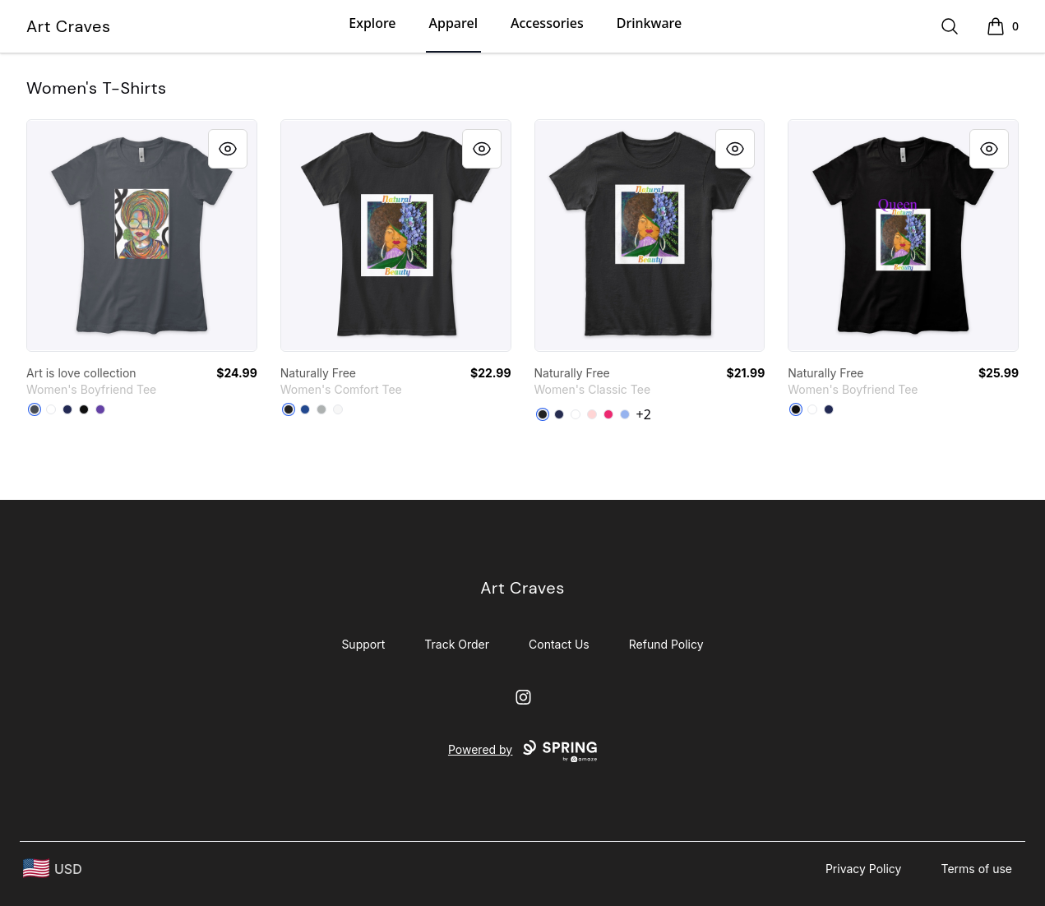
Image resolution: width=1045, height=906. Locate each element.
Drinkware (649, 23)
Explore (372, 23)
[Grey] (321, 409)
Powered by (522, 751)
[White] (51, 409)
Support (363, 644)
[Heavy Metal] (34, 409)
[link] (142, 235)
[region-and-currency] (52, 868)
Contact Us (559, 644)
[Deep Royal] (305, 409)
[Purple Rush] (100, 409)
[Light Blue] (625, 414)
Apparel (453, 23)
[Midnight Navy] (67, 409)
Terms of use (976, 869)
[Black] (84, 409)
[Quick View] (227, 149)
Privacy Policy (863, 869)
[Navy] (559, 414)
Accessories (547, 23)
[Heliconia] (608, 414)
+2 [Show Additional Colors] (643, 414)
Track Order (456, 644)
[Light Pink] (592, 414)
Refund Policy (666, 644)
